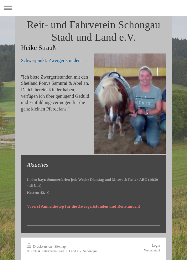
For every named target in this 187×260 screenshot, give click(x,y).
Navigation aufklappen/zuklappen (93, 7)
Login (156, 246)
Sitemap (60, 246)
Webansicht (152, 250)
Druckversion (40, 246)
